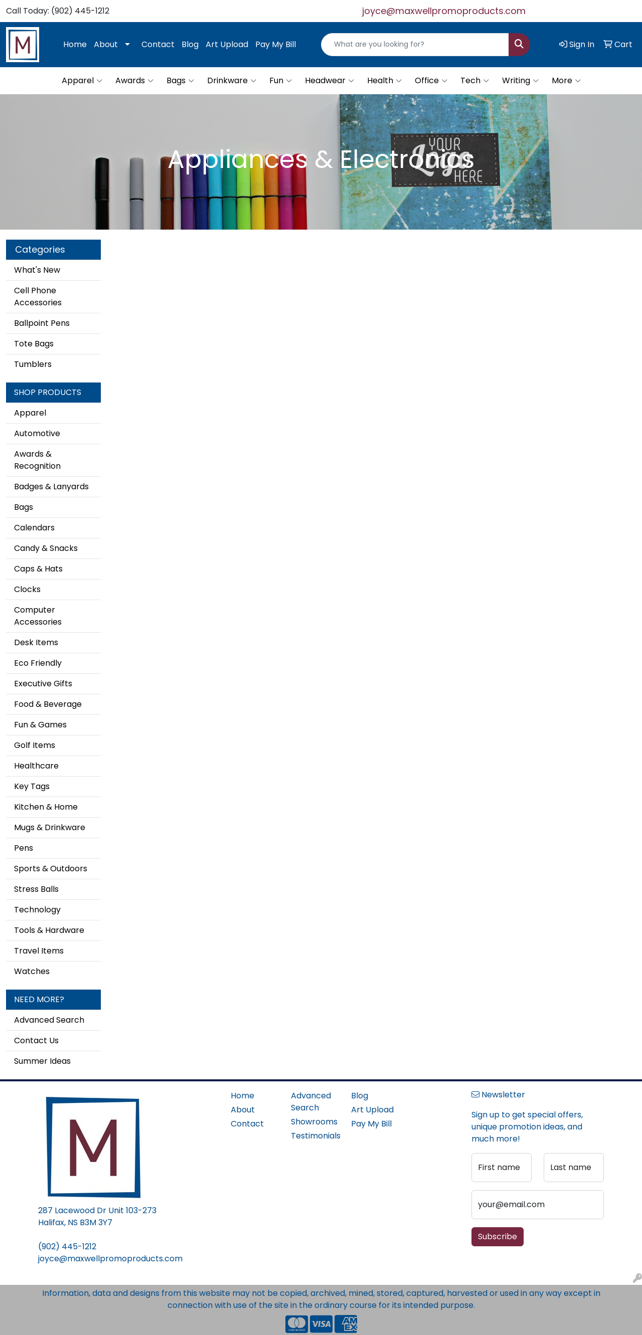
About (106, 44)
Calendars (34, 527)
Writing (520, 81)
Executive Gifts (43, 683)
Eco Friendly (38, 663)
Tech (474, 81)
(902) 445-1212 (67, 1246)
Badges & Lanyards (51, 486)
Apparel (82, 81)
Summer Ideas (42, 1061)
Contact (158, 44)
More (566, 81)
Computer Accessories (38, 616)
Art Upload (227, 44)
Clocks (27, 589)
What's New (37, 270)
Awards (134, 81)
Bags (180, 81)
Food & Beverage (48, 704)
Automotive (37, 433)
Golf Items (34, 745)
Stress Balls (36, 889)
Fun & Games (40, 724)
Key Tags (32, 786)
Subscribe (497, 1236)
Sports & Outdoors (50, 868)
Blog (190, 44)
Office (431, 81)
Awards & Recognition (37, 460)
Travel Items (39, 951)
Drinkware (231, 81)
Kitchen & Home (46, 807)
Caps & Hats (38, 569)
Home (75, 44)
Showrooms (314, 1121)
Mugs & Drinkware (49, 827)
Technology (37, 909)
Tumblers (33, 364)
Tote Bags (34, 343)
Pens (23, 848)
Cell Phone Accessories (38, 296)
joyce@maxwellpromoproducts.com (444, 11)
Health (384, 81)
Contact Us (36, 1040)
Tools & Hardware (49, 930)
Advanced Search (49, 1020)
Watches (32, 971)
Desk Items (36, 642)
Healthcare (36, 766)
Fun (280, 81)
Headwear (329, 81)
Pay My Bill (275, 44)
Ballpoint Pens (42, 323)
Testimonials (315, 1135)
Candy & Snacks (46, 548)
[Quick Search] (415, 44)
